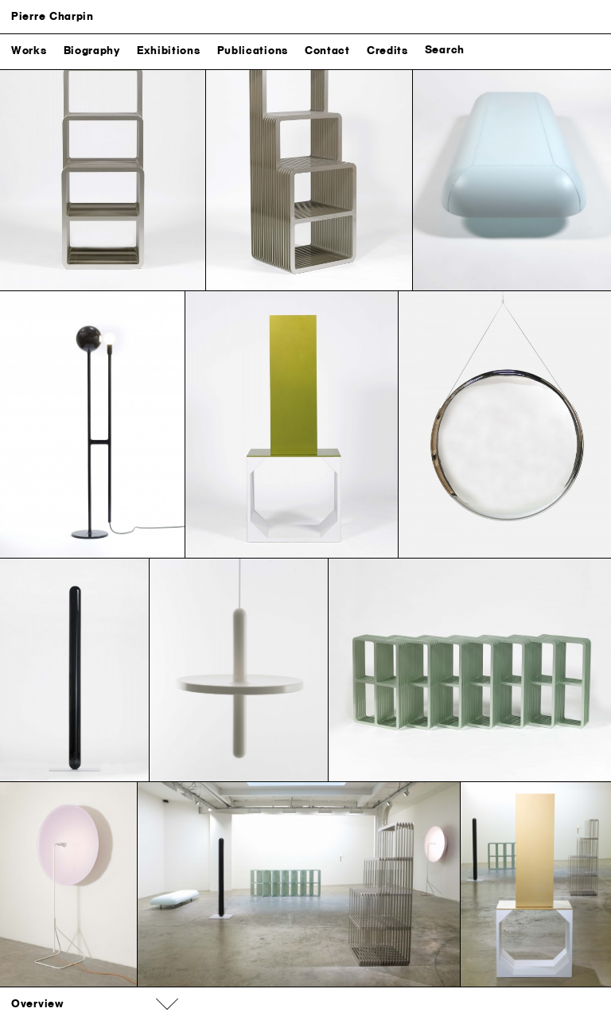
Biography (92, 51)
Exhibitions (168, 51)
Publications (252, 51)
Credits (387, 51)
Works (29, 51)
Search (445, 50)
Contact (327, 51)
